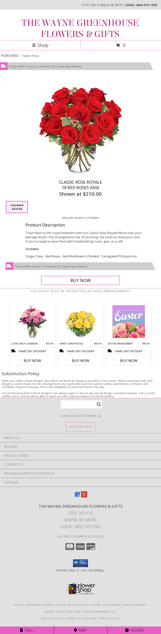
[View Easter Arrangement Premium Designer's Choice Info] (128, 321)
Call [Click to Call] (26, 630)
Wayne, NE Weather (58, 611)
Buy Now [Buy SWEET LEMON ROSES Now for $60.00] (80, 360)
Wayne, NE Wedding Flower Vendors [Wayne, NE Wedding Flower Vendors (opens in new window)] (119, 605)
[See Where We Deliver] (80, 426)
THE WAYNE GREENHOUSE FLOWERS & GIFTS (80, 28)
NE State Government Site (96, 611)
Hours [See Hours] (134, 630)
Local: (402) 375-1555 (80, 526)
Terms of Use (110, 618)
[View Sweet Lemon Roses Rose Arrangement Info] (80, 321)
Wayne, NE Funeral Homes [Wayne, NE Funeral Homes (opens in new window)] (33, 605)
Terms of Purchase (81, 618)
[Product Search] (81, 404)
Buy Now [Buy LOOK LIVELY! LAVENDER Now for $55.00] (32, 360)
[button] (80, 563)
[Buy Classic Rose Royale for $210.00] (80, 280)
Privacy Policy (52, 618)
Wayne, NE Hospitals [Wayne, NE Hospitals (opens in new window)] (72, 605)
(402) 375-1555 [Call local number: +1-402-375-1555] (146, 5)
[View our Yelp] (84, 496)
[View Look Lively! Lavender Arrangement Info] (32, 321)
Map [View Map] (80, 630)
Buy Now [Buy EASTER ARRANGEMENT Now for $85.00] (129, 360)
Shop (40, 45)
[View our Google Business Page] (77, 496)
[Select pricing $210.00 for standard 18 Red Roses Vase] (16, 207)
